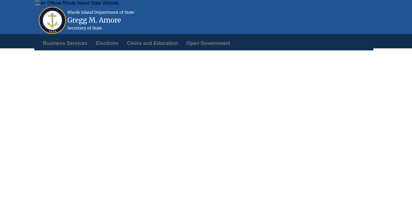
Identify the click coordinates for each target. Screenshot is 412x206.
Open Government (208, 43)
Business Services (65, 43)
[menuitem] (65, 43)
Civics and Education (152, 43)
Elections (107, 43)
